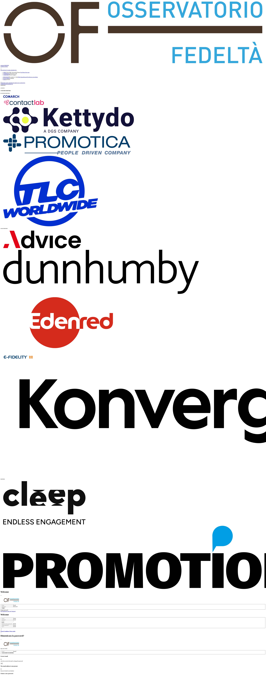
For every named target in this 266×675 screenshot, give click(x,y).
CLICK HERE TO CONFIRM (7, 652)
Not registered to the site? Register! (8, 611)
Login (3, 608)
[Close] (1, 595)
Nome (14, 618)
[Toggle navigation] (1, 69)
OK (1, 663)
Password (15, 606)
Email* (14, 651)
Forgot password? (4, 610)
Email (14, 605)
